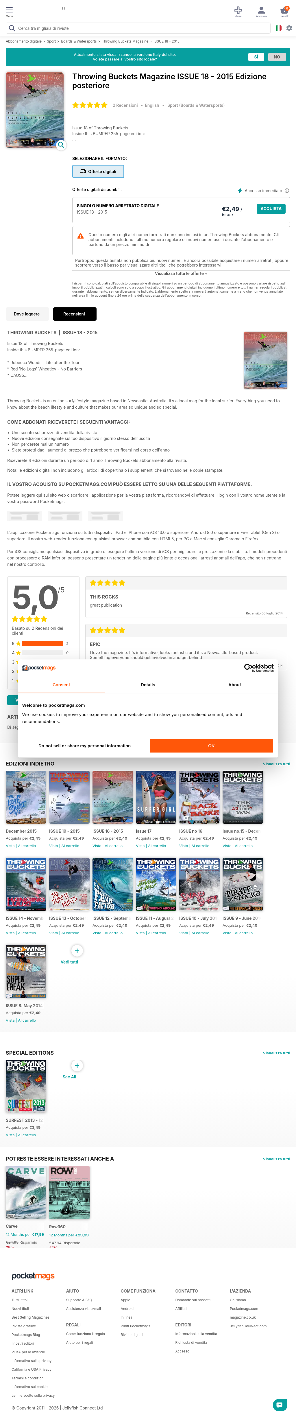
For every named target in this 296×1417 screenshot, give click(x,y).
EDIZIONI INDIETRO (30, 763)
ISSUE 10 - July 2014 (198, 918)
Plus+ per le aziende (28, 1352)
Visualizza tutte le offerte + (181, 273)
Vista (10, 845)
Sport (51, 41)
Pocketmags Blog (26, 1334)
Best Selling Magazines (30, 1317)
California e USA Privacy (31, 1369)
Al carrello (27, 845)
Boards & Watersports (79, 41)
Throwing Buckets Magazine (125, 41)
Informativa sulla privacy (31, 1361)
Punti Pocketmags (135, 1326)
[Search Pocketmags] (12, 29)
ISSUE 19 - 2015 (64, 831)
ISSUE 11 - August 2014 (155, 918)
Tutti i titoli (20, 1300)
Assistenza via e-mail (83, 1308)
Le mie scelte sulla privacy (33, 1395)
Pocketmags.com (244, 1308)
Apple (125, 1300)
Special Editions (30, 1053)
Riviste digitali (132, 1334)
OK (211, 745)
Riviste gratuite (24, 1326)
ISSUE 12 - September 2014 (111, 918)
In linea (126, 1317)
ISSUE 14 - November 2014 (25, 918)
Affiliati (180, 1308)
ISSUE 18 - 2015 (166, 41)
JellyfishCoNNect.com (248, 1326)
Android (127, 1308)
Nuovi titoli (20, 1308)
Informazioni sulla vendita (196, 1334)
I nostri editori (23, 1343)
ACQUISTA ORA (271, 210)
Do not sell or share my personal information (84, 745)
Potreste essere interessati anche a (60, 1158)
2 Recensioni (125, 105)
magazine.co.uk (243, 1317)
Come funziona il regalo (85, 1334)
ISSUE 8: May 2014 (24, 1005)
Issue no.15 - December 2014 (242, 831)
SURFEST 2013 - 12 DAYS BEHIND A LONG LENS (25, 1120)
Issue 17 (143, 831)
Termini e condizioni (28, 1378)
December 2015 (21, 831)
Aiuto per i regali (79, 1342)
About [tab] (234, 684)
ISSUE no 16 (190, 831)
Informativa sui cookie (30, 1387)
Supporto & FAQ (79, 1300)
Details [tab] (148, 684)
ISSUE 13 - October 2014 (68, 918)
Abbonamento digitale (24, 41)
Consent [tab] (61, 684)
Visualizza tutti (276, 763)
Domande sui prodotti (192, 1300)
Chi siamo (238, 1300)
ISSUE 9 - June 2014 (242, 918)
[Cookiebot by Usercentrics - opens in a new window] (248, 668)
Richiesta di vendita (191, 1342)
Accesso (182, 1351)
